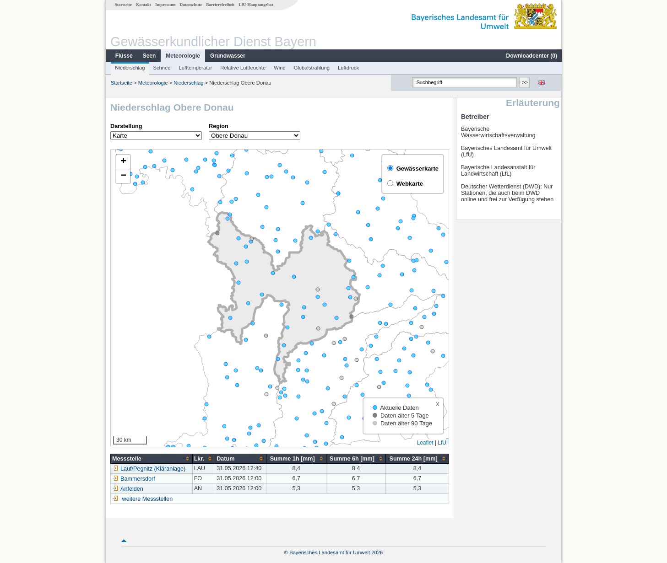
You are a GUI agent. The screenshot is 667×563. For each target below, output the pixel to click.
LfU (441, 443)
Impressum (165, 4)
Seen (149, 56)
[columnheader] (151, 458)
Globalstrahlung (311, 67)
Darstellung (125, 126)
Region (218, 126)
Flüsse (123, 56)
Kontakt (143, 4)
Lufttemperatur (194, 67)
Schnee (161, 67)
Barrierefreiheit (220, 4)
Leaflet (425, 443)
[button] (123, 162)
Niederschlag (129, 67)
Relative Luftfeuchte (242, 67)
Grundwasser (227, 56)
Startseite (122, 4)
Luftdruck (347, 67)
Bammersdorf (133, 479)
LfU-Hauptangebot (256, 4)
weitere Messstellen (147, 499)
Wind (279, 67)
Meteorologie (182, 56)
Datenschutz (190, 4)
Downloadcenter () (531, 56)
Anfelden (127, 489)
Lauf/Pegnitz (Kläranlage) (148, 469)
